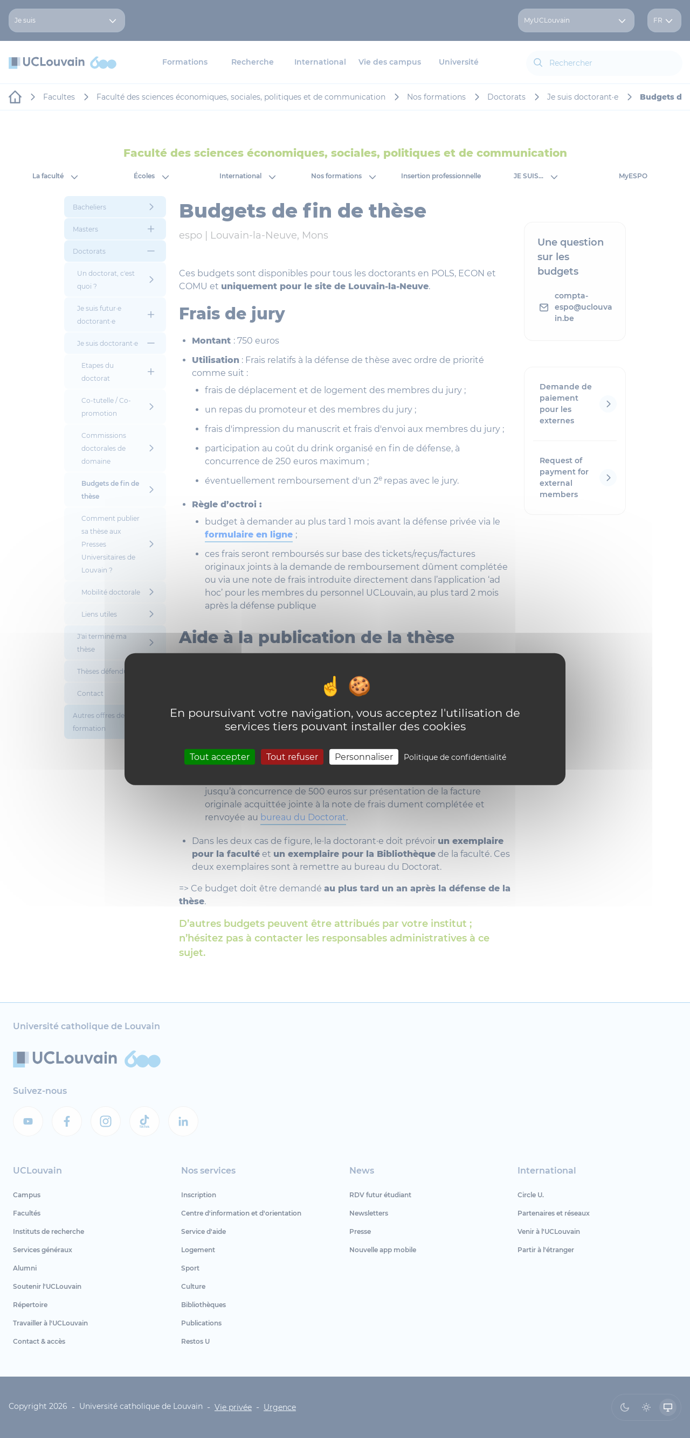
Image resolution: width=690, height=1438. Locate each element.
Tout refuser (292, 756)
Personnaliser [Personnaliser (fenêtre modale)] (364, 756)
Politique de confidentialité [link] (455, 757)
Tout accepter (220, 756)
